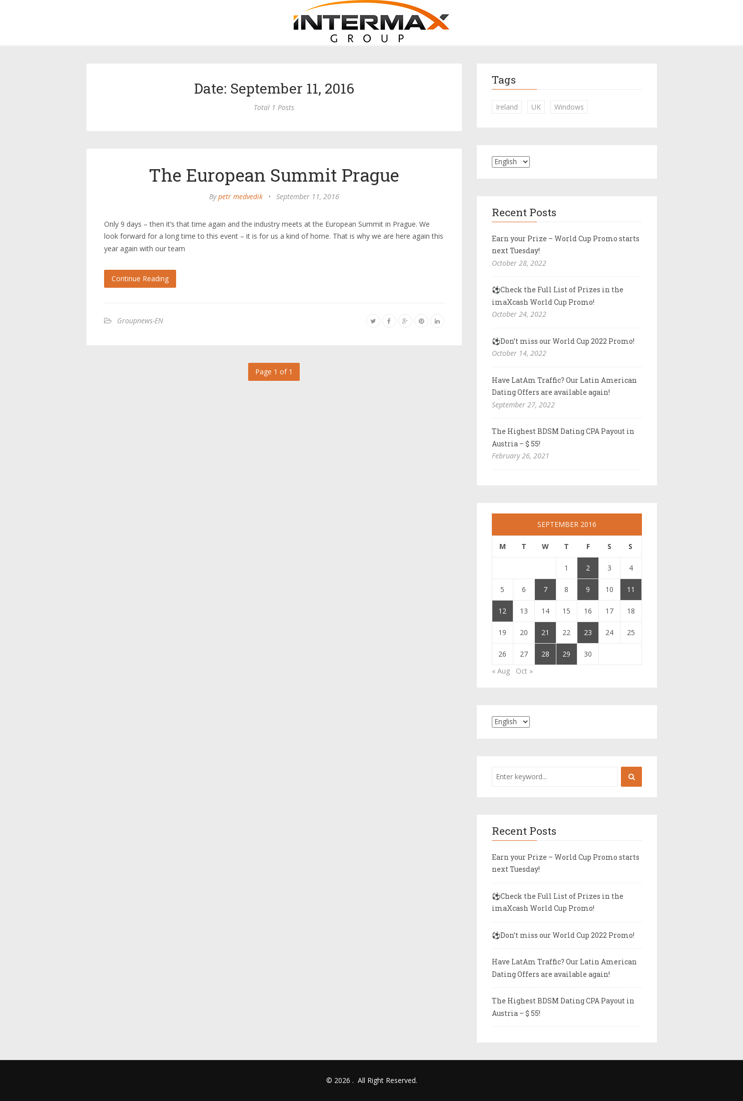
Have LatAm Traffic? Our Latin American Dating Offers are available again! (564, 386)
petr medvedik (240, 196)
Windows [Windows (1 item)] (569, 107)
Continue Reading (140, 278)
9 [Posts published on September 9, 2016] (588, 589)
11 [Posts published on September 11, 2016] (631, 589)
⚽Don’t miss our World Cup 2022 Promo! (563, 341)
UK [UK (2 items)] (536, 107)
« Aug (501, 671)
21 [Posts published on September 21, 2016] (545, 632)
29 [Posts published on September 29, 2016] (566, 654)
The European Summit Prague (274, 174)
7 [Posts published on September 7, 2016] (545, 589)
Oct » (524, 671)
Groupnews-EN (140, 320)
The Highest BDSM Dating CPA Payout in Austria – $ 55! (563, 437)
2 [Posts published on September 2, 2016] (588, 568)
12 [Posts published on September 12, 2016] (502, 611)
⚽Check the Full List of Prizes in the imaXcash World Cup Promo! (557, 296)
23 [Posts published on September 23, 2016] (588, 632)
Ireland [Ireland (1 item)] (507, 107)
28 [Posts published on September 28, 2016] (545, 654)
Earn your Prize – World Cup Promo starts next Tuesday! (565, 245)
